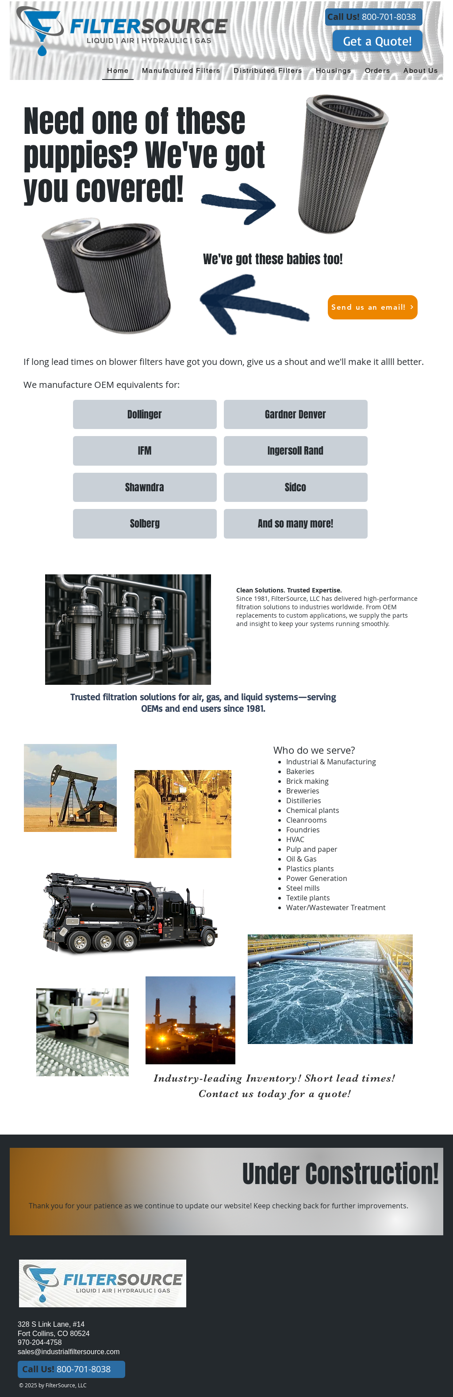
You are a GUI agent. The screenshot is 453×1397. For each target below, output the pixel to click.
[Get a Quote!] (377, 40)
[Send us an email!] (373, 307)
